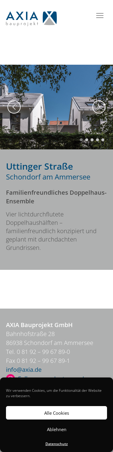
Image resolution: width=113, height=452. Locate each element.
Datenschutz (56, 443)
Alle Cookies (56, 413)
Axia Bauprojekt (31, 18)
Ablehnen (56, 429)
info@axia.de (24, 370)
